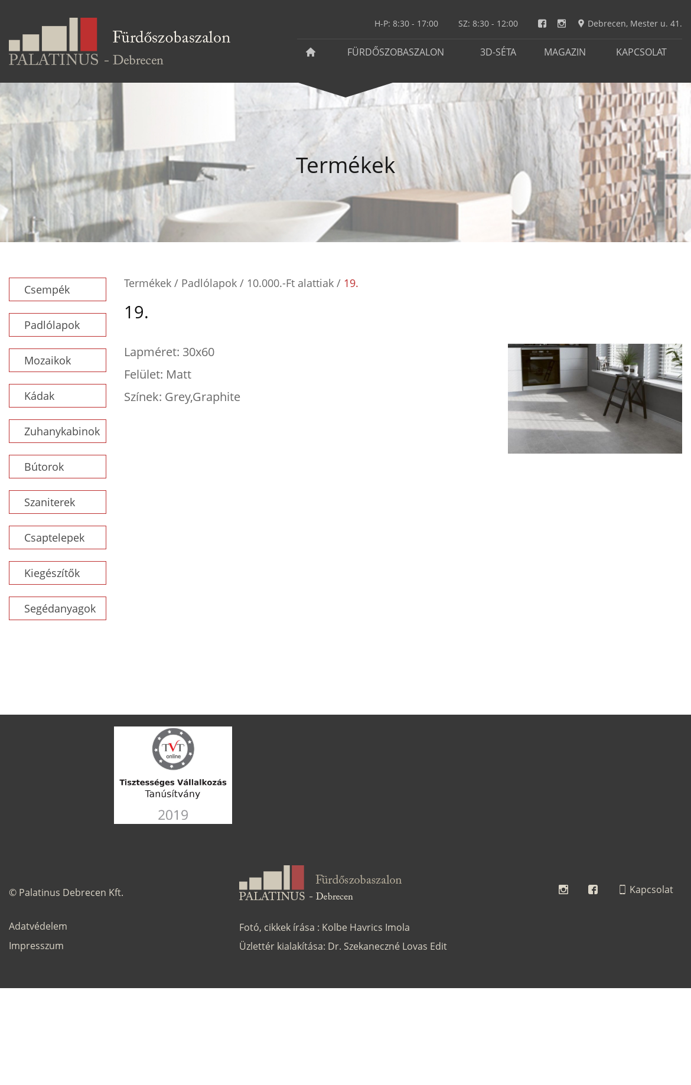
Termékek (147, 283)
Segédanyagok (60, 608)
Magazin (565, 51)
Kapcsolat (641, 51)
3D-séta (498, 51)
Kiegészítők (52, 573)
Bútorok (44, 467)
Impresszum (36, 945)
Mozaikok (47, 360)
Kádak (39, 396)
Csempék (47, 289)
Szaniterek (49, 502)
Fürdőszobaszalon (395, 51)
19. (351, 283)
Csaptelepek (54, 537)
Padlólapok (52, 325)
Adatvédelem (38, 926)
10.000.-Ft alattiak (290, 283)
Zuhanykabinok (62, 431)
